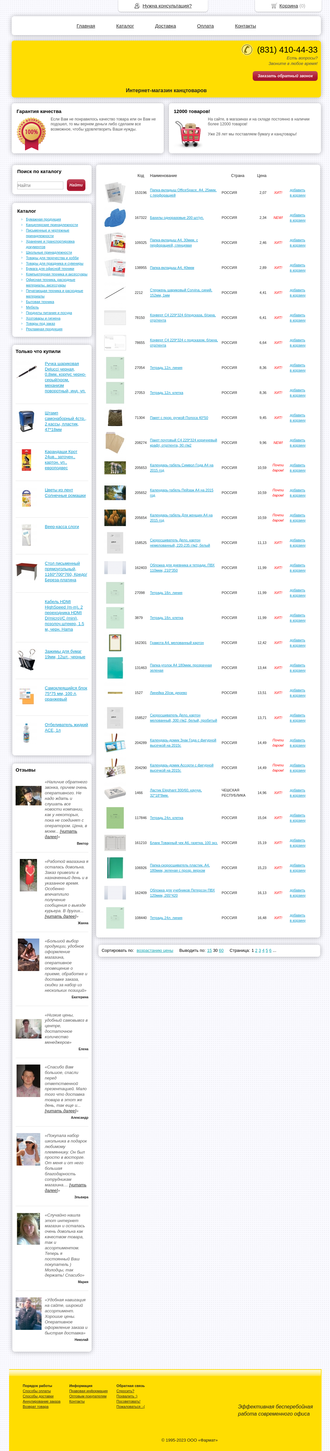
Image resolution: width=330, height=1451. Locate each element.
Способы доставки (38, 1396)
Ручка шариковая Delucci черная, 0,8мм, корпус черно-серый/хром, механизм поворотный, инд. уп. (65, 377)
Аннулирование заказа (41, 1401)
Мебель (32, 307)
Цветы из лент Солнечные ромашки (65, 492)
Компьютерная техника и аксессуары (56, 274)
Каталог (125, 26)
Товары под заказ (40, 323)
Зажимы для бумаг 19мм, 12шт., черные (65, 654)
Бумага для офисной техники (50, 269)
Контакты (245, 26)
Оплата (205, 26)
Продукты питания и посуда (49, 313)
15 (209, 950)
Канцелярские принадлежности (52, 225)
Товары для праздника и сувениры (54, 263)
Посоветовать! (129, 1401)
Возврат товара (35, 1406)
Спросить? (125, 1391)
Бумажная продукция (43, 219)
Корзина (288, 5)
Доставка (165, 26)
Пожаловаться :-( (131, 1406)
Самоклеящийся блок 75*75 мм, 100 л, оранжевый (66, 693)
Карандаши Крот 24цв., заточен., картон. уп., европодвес (61, 460)
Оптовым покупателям (88, 1396)
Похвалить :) (127, 1396)
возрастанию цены (155, 950)
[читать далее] (60, 916)
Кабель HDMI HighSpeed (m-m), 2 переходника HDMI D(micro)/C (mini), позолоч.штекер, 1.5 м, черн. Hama (64, 615)
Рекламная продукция (44, 329)
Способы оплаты (37, 1391)
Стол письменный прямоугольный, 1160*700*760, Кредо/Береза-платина (66, 571)
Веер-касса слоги (62, 526)
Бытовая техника (40, 302)
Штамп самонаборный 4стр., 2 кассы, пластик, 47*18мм (65, 421)
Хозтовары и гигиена (43, 318)
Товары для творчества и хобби (52, 258)
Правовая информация (88, 1391)
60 (221, 950)
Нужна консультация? (167, 5)
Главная (86, 26)
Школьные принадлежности (49, 252)
